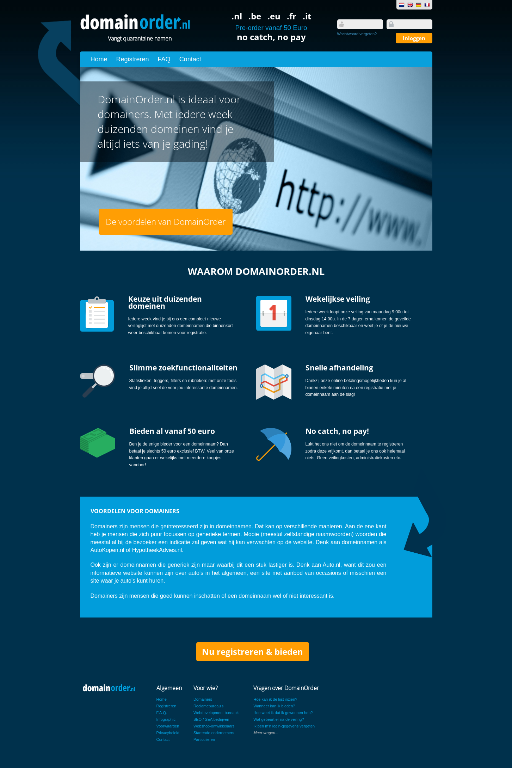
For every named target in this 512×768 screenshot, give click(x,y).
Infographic (165, 719)
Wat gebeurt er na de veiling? (278, 719)
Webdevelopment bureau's (216, 713)
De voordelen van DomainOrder (166, 221)
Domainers (202, 699)
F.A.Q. (161, 713)
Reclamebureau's (208, 706)
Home (99, 59)
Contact (190, 59)
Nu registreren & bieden (252, 651)
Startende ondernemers (213, 733)
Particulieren (204, 739)
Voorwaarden (167, 726)
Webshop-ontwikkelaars (214, 726)
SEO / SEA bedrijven (211, 719)
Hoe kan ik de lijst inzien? (275, 699)
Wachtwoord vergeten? (357, 34)
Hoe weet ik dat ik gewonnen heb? (283, 713)
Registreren (132, 59)
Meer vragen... (265, 733)
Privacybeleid (167, 733)
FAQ (164, 59)
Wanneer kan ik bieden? (274, 706)
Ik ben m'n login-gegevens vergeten (284, 726)
